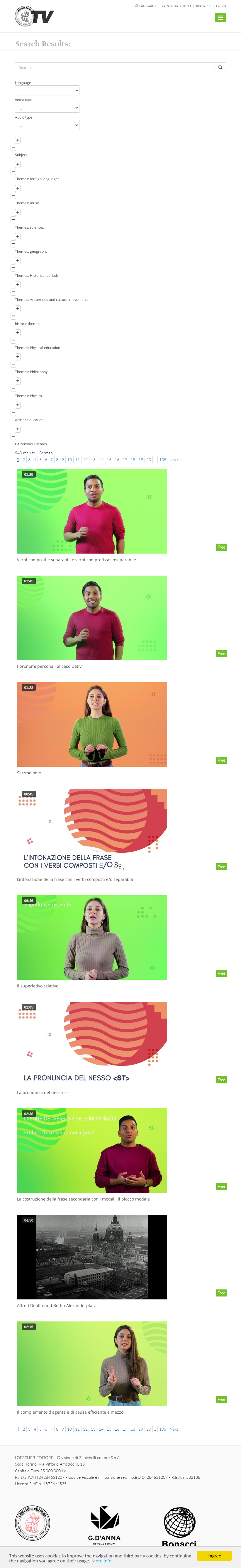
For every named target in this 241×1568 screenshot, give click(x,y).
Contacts (170, 6)
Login (221, 6)
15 (109, 459)
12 (85, 459)
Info (187, 6)
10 (69, 459)
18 (132, 459)
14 (101, 459)
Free (221, 546)
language (147, 6)
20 (148, 459)
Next (173, 459)
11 (77, 459)
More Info (101, 1561)
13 (93, 459)
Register (203, 6)
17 (125, 459)
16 (117, 459)
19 (140, 459)
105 (162, 459)
